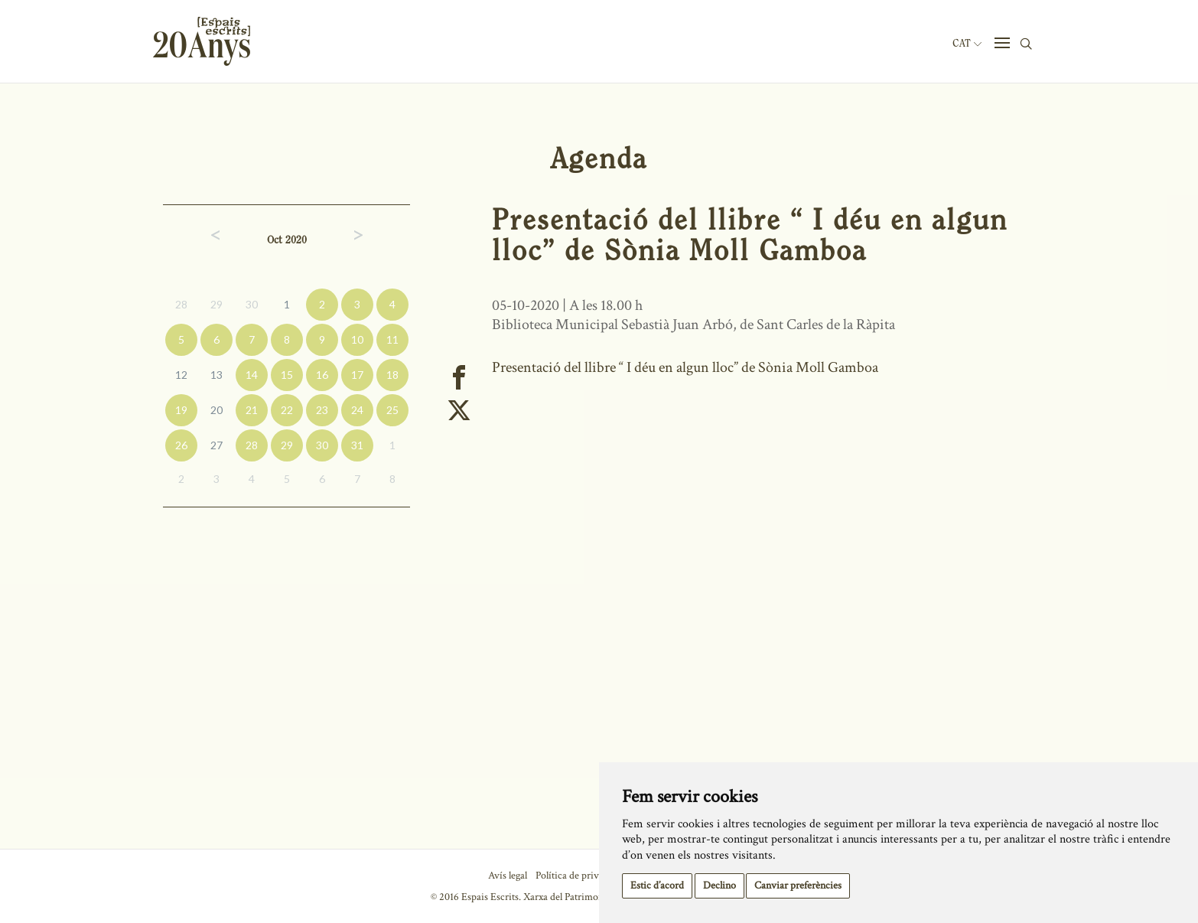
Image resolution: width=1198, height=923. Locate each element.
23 (322, 409)
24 (357, 409)
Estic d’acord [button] (657, 885)
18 (392, 374)
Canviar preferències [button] (798, 885)
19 (181, 409)
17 (357, 374)
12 (181, 374)
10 (357, 339)
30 (252, 304)
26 (181, 445)
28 (181, 304)
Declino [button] (719, 885)
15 (287, 374)
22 (287, 409)
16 (322, 374)
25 (392, 409)
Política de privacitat (579, 875)
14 (252, 374)
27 (216, 445)
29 (216, 304)
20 (216, 409)
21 (252, 409)
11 (392, 339)
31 (357, 445)
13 (216, 374)
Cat (967, 44)
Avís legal (507, 875)
